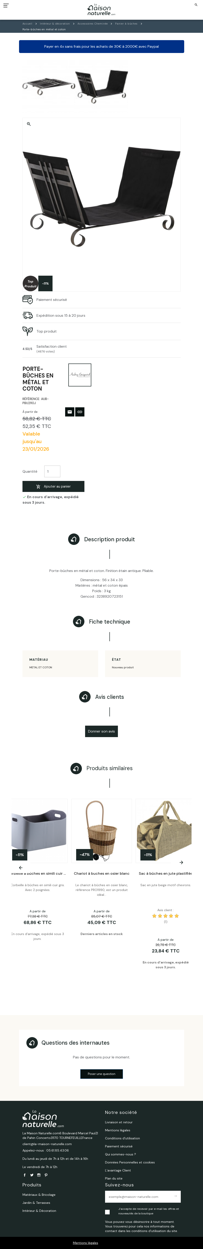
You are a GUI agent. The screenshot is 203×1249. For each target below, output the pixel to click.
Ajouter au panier (53, 486)
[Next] (181, 862)
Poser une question (101, 1074)
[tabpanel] (101, 893)
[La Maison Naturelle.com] (101, 9)
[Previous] (20, 868)
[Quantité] (52, 471)
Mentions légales (85, 1243)
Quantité (29, 471)
